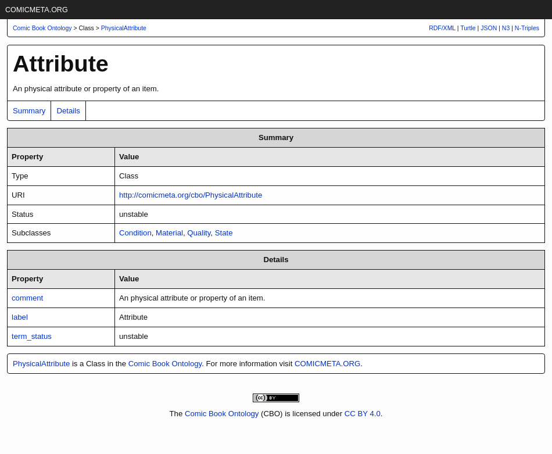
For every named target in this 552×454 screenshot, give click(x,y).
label (20, 317)
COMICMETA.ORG (36, 10)
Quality (198, 232)
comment (27, 298)
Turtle (467, 27)
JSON (489, 27)
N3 (506, 27)
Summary (29, 110)
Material (169, 232)
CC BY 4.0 (363, 413)
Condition (135, 232)
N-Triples (527, 27)
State (224, 232)
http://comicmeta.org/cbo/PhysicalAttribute (190, 195)
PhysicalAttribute (123, 27)
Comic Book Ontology (165, 363)
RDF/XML (442, 27)
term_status (32, 336)
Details (68, 110)
